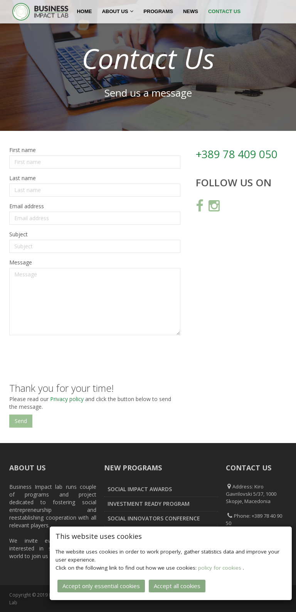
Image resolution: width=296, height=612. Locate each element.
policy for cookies (220, 567)
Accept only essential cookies (101, 586)
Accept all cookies (177, 586)
